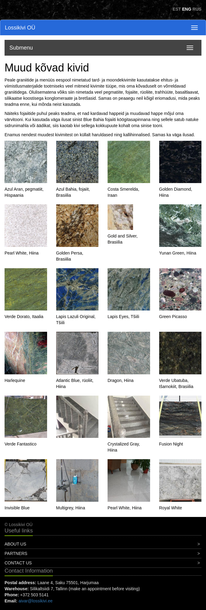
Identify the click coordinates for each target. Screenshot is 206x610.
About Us (15, 544)
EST (177, 9)
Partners (16, 553)
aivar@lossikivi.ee (36, 600)
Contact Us (18, 562)
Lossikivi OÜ (20, 28)
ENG (186, 9)
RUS (196, 9)
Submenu (21, 48)
